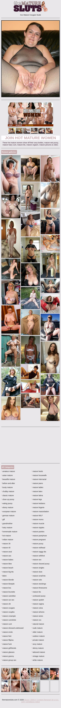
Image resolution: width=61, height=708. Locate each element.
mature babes (7, 560)
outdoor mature (38, 636)
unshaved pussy (38, 596)
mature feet (6, 636)
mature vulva (37, 608)
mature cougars (8, 608)
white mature (37, 660)
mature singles (37, 568)
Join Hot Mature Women (30, 138)
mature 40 (5, 548)
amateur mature (8, 471)
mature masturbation (40, 511)
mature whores (37, 612)
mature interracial (38, 479)
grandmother (7, 524)
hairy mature (6, 528)
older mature (37, 632)
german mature (7, 516)
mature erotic (7, 632)
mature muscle (37, 524)
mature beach (7, 568)
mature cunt (6, 624)
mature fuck (6, 644)
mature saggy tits (38, 552)
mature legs (36, 499)
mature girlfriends (8, 648)
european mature (8, 511)
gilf (3, 519)
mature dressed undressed (12, 628)
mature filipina (7, 640)
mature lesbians (38, 503)
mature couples (8, 612)
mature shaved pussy (40, 564)
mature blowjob (7, 584)
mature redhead (38, 548)
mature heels (37, 471)
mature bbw (6, 564)
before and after (8, 483)
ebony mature (7, 507)
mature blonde (7, 580)
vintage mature (37, 656)
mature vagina (37, 604)
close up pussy (7, 499)
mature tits (36, 592)
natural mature (37, 624)
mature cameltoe (8, 596)
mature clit (6, 604)
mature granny (7, 656)
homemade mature (9, 532)
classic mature (7, 495)
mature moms (37, 519)
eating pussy (6, 503)
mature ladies (37, 487)
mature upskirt (37, 600)
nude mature (37, 628)
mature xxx (36, 620)
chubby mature (7, 491)
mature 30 (5, 544)
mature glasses (7, 652)
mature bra (6, 588)
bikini (3, 576)
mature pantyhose (39, 536)
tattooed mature (38, 652)
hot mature (6, 536)
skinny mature (37, 648)
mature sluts (36, 572)
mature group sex (8, 660)
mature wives (37, 616)
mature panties (37, 532)
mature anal (6, 552)
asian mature (7, 475)
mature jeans (37, 483)
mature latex (36, 491)
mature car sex (7, 600)
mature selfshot (38, 556)
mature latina (37, 495)
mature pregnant (38, 540)
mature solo (36, 580)
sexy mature (36, 644)
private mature (37, 640)
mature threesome (39, 588)
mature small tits (38, 576)
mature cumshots (8, 620)
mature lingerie (37, 507)
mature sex (36, 560)
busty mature (7, 487)
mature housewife (39, 475)
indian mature (7, 540)
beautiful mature (8, 479)
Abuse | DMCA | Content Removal (37, 700)
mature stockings (38, 584)
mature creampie (8, 616)
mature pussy (37, 544)
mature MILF (37, 516)
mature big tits (7, 572)
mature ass (6, 556)
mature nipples (37, 528)
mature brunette (8, 592)
